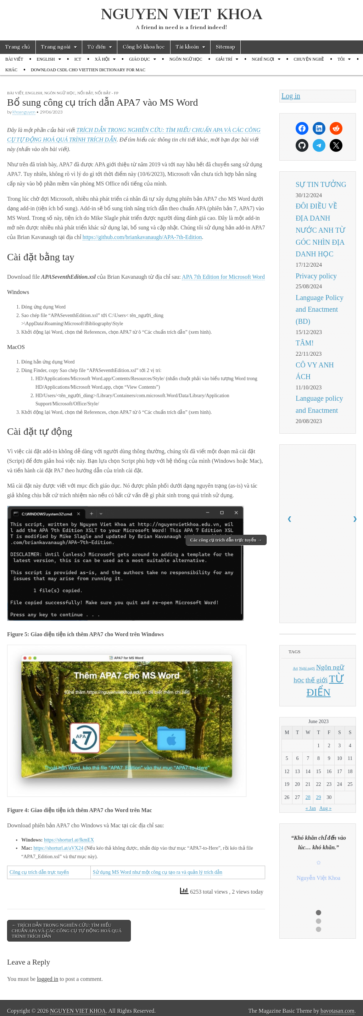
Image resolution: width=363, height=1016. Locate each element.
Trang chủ (17, 47)
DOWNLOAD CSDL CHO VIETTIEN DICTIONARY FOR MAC (88, 69)
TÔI (341, 59)
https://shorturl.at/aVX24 (58, 848)
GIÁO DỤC (139, 59)
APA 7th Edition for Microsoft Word (223, 277)
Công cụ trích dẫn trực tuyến (39, 872)
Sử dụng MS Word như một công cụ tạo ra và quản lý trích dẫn (157, 872)
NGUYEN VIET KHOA (182, 14)
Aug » (325, 808)
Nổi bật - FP (106, 93)
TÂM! (305, 343)
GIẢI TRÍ (224, 59)
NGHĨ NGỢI (263, 59)
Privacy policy (316, 276)
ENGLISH (46, 59)
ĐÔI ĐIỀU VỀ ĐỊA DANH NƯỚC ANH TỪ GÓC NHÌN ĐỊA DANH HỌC (320, 230)
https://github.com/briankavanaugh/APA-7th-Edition (142, 237)
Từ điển (97, 47)
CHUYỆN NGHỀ (309, 59)
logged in (47, 979)
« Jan (311, 808)
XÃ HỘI (102, 59)
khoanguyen (23, 112)
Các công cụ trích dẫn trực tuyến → (226, 540)
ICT (77, 59)
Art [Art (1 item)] (295, 668)
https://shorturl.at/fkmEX (69, 840)
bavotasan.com (337, 1011)
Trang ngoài (56, 47)
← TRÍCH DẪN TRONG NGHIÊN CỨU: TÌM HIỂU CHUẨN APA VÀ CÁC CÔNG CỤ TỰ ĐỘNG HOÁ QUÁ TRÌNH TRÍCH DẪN (67, 930)
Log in (290, 96)
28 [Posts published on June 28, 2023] (308, 797)
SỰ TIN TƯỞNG (321, 184)
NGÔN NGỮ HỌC (185, 59)
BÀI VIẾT (14, 59)
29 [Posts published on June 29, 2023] (318, 797)
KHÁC (11, 69)
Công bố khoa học (144, 47)
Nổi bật (85, 93)
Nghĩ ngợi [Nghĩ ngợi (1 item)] (307, 668)
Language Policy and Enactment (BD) (320, 310)
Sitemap (225, 47)
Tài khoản (187, 47)
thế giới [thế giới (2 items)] (317, 680)
